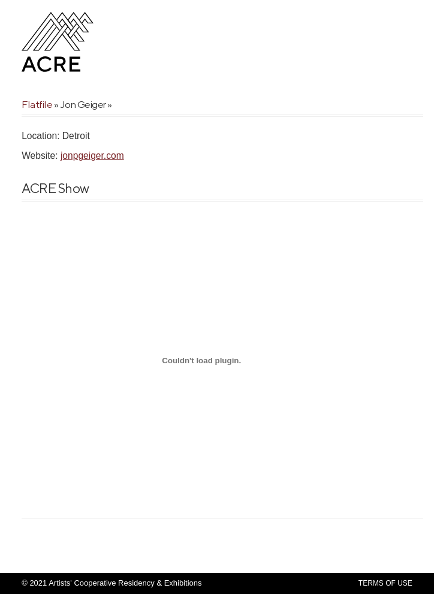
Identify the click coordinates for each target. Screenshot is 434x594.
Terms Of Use (385, 583)
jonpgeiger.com (92, 155)
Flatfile (37, 104)
